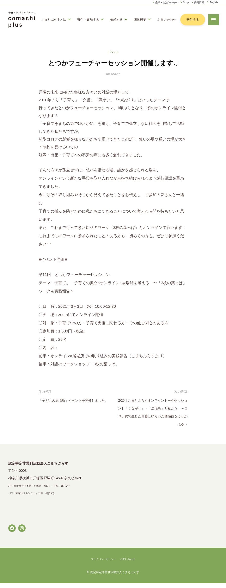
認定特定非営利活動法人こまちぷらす (115, 577)
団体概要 (140, 16)
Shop (186, 2)
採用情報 (199, 2)
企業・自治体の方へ (166, 2)
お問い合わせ (53, 27)
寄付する (191, 22)
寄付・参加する (88, 16)
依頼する (116, 16)
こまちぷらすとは (53, 16)
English (214, 2)
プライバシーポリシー (102, 564)
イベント (113, 57)
